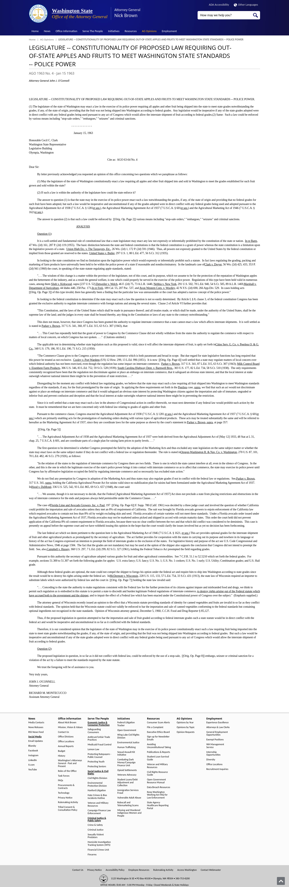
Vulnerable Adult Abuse (129, 797)
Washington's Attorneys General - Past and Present (70, 763)
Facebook (33, 750)
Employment (169, 31)
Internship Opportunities (213, 753)
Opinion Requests (186, 732)
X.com (31, 764)
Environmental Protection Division (97, 784)
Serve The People (92, 31)
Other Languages (246, 4)
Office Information (66, 31)
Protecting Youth (96, 761)
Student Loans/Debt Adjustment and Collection (127, 782)
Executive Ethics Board (158, 732)
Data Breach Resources (158, 787)
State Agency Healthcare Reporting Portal (157, 805)
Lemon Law (93, 749)
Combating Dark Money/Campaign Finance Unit (126, 762)
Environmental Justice (128, 742)
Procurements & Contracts (66, 787)
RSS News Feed (36, 732)
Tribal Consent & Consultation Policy (67, 808)
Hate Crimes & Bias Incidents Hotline (97, 797)
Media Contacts (36, 722)
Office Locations (66, 741)
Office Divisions (65, 736)
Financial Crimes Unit (98, 849)
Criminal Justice (95, 829)
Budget (61, 751)
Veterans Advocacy (127, 774)
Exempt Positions (215, 739)
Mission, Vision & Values (70, 727)
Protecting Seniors (97, 766)
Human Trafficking (126, 747)
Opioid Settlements (127, 770)
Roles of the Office (67, 771)
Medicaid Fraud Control (99, 744)
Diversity (210, 759)
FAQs (60, 780)
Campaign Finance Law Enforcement (99, 812)
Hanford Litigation (97, 790)
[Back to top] (281, 881)
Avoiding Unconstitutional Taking (159, 746)
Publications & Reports (158, 752)
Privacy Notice (65, 797)
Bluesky (32, 746)
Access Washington (187, 870)
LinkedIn (32, 760)
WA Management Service (215, 746)
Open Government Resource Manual (156, 781)
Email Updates (35, 741)
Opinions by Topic (186, 727)
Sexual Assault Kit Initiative (126, 753)
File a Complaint (155, 727)
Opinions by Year (185, 722)
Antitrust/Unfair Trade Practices (99, 738)
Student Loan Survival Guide (158, 758)
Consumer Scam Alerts (158, 722)
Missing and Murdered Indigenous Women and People (129, 813)
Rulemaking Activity (68, 802)
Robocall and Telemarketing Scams (128, 804)
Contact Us (63, 732)
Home (35, 31)
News (47, 31)
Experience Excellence (217, 722)
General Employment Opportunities (217, 733)
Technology (64, 793)
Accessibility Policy (115, 870)
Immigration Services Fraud (128, 792)
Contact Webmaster (211, 870)
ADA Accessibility (219, 4)
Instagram (33, 755)
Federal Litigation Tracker (126, 724)
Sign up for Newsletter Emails (158, 738)
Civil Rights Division (97, 778)
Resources (131, 31)
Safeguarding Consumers (94, 731)
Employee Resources (138, 870)
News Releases (35, 727)
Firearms (92, 854)
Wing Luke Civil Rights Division (128, 736)
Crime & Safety (95, 825)
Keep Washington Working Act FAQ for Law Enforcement (157, 795)
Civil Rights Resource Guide (157, 773)
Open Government (126, 730)
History (61, 756)
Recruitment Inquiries (217, 769)
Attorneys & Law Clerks (218, 727)
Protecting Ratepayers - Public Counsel (99, 755)
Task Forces (64, 776)
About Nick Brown (67, 722)
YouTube (32, 769)
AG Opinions (149, 31)
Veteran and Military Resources (98, 804)
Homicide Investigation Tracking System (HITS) (99, 843)
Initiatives (114, 31)
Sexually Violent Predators (96, 836)
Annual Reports (66, 746)
